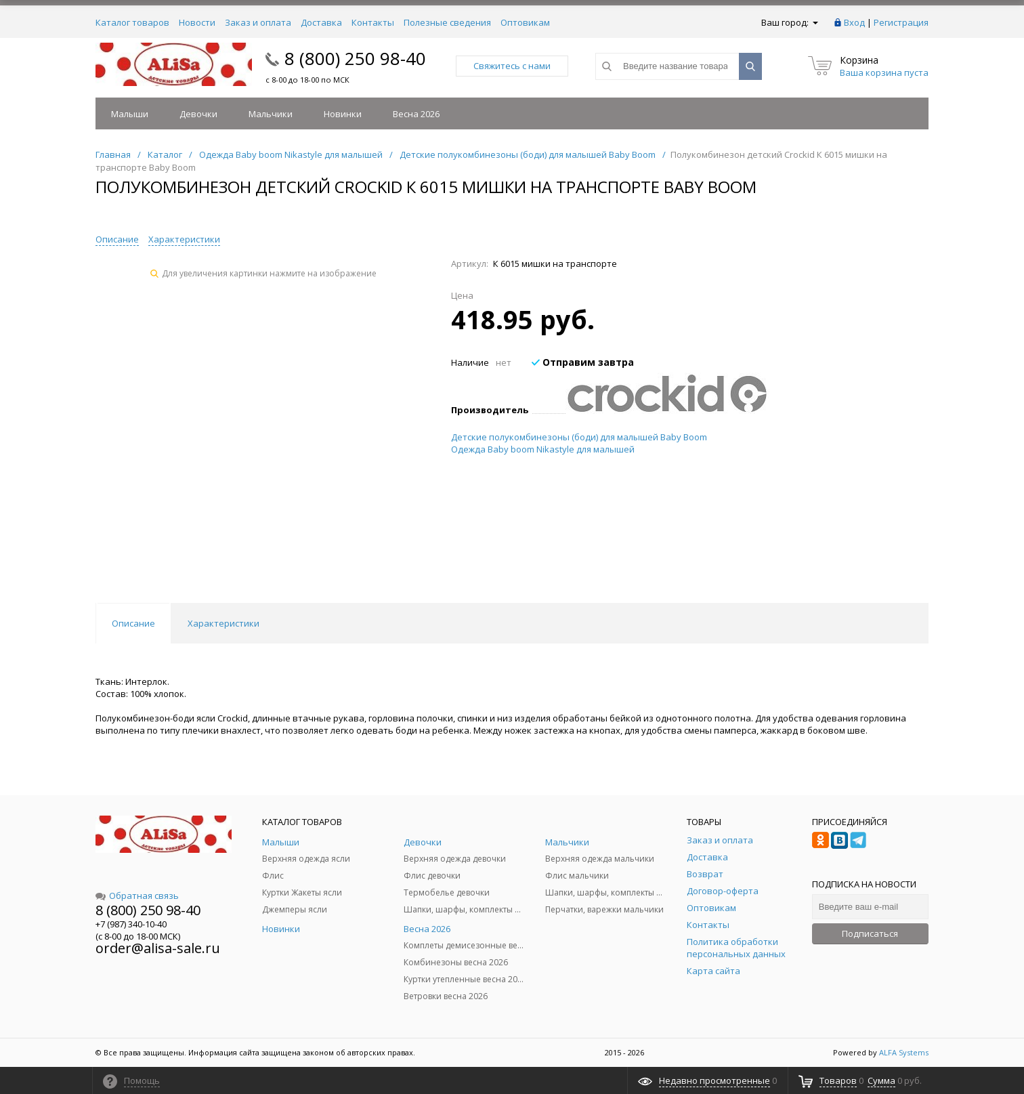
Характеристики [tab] (223, 623)
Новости (197, 22)
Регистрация (901, 22)
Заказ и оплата (258, 22)
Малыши (129, 114)
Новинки (343, 114)
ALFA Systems (904, 1052)
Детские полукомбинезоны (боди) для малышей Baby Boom (579, 437)
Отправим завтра (583, 362)
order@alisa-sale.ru (157, 948)
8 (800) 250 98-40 (355, 58)
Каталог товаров (132, 22)
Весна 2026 (416, 114)
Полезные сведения (447, 22)
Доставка (321, 22)
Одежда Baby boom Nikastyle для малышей (543, 449)
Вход (854, 22)
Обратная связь (137, 895)
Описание (117, 239)
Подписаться (870, 933)
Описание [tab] (133, 623)
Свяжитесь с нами (512, 66)
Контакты (372, 22)
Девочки (198, 114)
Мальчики (271, 114)
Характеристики (184, 239)
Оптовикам (525, 22)
